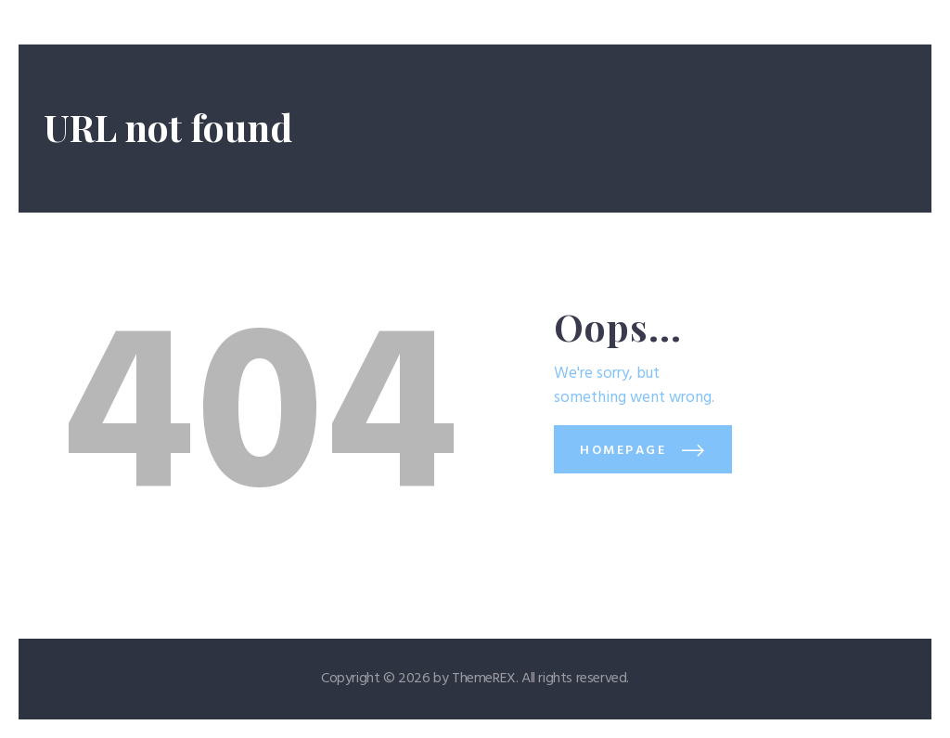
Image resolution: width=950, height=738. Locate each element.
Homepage (623, 450)
